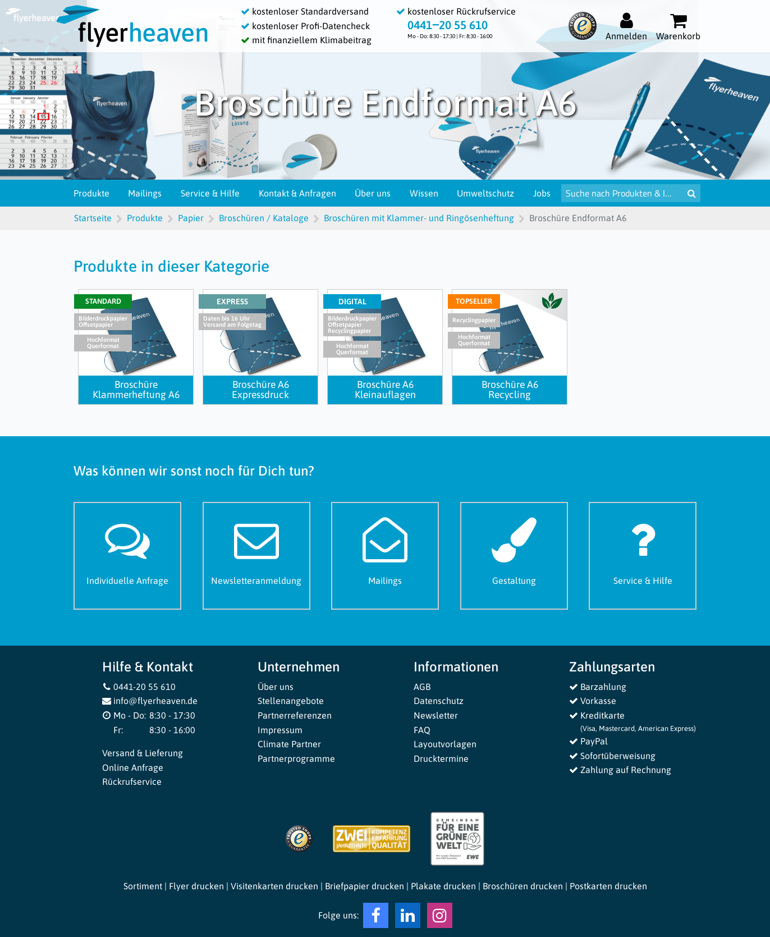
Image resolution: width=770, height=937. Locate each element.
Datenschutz (439, 701)
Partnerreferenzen (295, 715)
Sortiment (142, 886)
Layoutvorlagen (445, 744)
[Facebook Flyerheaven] (376, 918)
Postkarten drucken (608, 886)
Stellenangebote (291, 701)
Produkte (91, 193)
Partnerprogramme (296, 758)
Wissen (424, 193)
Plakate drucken (443, 886)
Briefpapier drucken (364, 886)
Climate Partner (289, 744)
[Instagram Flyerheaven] (440, 918)
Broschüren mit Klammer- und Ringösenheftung (419, 218)
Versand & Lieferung (142, 753)
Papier (191, 218)
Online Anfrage (132, 767)
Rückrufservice (132, 781)
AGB (422, 687)
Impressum (280, 730)
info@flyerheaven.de (150, 701)
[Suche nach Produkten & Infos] (622, 193)
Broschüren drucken (523, 886)
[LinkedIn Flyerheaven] (408, 918)
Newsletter (436, 715)
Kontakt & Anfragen (297, 193)
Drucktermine (441, 758)
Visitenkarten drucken (274, 886)
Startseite (93, 218)
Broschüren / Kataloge (264, 218)
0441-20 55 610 (139, 687)
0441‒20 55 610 (447, 25)
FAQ (422, 730)
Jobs (542, 193)
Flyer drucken (196, 886)
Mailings (145, 193)
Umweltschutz (485, 193)
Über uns (373, 193)
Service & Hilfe (210, 193)
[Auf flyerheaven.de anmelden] (626, 26)
